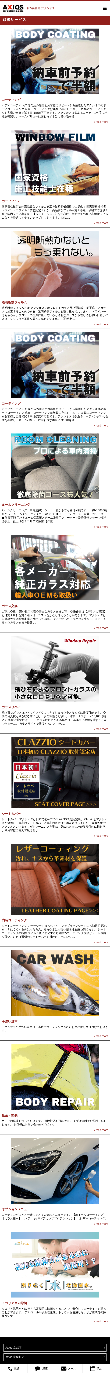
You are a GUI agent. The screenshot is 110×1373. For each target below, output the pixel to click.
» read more (101, 121)
